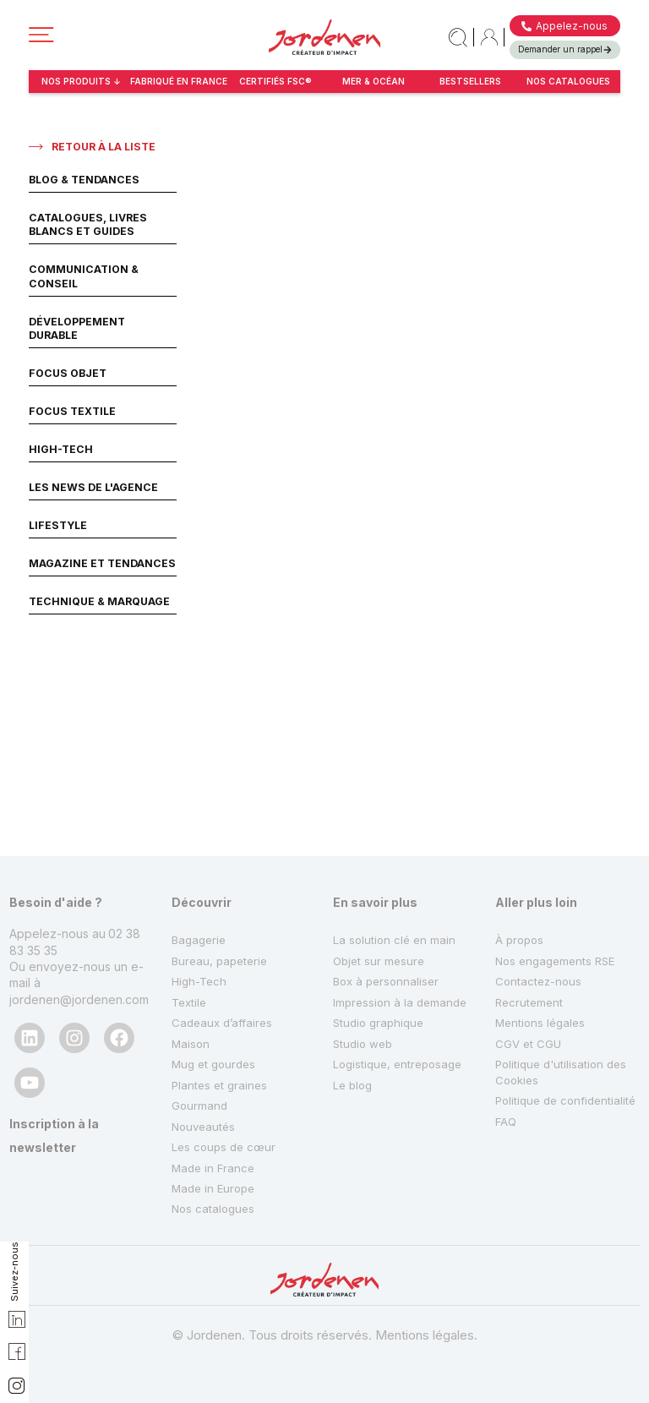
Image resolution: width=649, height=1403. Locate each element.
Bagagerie (199, 940)
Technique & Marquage (99, 601)
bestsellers (470, 81)
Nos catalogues (568, 81)
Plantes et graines (219, 1085)
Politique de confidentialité (565, 1100)
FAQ (505, 1121)
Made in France (213, 1168)
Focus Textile (72, 411)
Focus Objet (67, 373)
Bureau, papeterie (219, 961)
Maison (191, 1044)
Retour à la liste (103, 146)
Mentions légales (540, 1022)
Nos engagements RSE (554, 961)
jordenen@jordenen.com (79, 999)
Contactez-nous (538, 982)
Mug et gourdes (213, 1064)
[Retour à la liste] (36, 147)
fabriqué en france (178, 81)
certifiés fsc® (275, 81)
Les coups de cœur (223, 1147)
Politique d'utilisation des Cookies (560, 1071)
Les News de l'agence (93, 487)
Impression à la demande (399, 1002)
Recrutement (529, 1002)
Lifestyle (58, 525)
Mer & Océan (373, 81)
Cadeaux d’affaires (222, 1022)
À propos (519, 940)
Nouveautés (203, 1126)
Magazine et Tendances (102, 563)
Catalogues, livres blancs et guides (88, 224)
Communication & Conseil (84, 276)
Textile (189, 1002)
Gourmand (199, 1105)
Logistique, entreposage (397, 1064)
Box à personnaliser (386, 982)
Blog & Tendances (84, 179)
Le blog (352, 1085)
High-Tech (61, 449)
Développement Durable (77, 328)
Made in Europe (213, 1188)
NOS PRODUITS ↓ (81, 81)
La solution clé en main (394, 940)
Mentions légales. (426, 1335)
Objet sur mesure (378, 961)
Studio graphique (378, 1022)
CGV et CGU (528, 1044)
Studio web (362, 1044)
